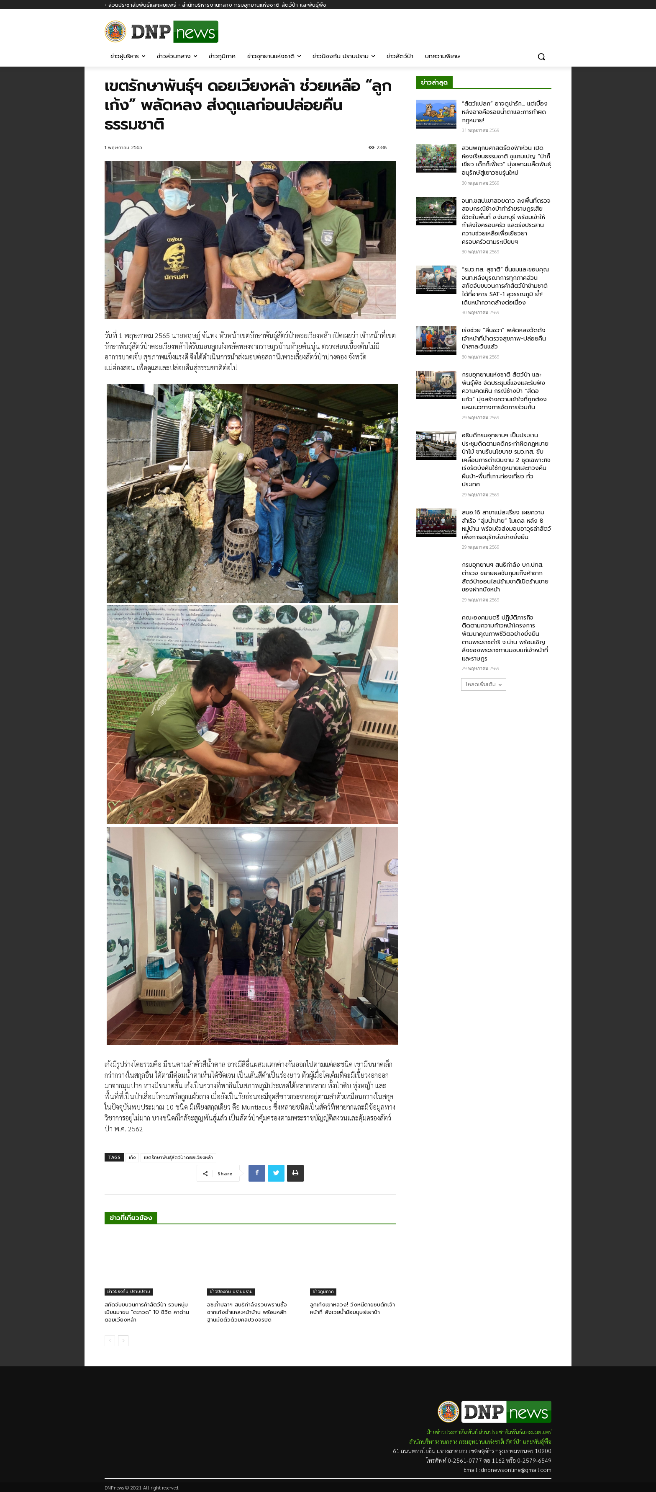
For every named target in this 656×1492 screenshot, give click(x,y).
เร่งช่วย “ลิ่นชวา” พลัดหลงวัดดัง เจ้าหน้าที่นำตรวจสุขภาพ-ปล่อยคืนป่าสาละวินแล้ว (504, 338)
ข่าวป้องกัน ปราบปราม (128, 1291)
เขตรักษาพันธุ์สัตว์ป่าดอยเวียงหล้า (178, 1157)
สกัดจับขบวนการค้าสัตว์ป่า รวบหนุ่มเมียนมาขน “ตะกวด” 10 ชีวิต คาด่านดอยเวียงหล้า (147, 1312)
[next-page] (123, 1340)
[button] (541, 56)
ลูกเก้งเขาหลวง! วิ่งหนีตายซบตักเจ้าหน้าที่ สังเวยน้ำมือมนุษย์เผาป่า (352, 1308)
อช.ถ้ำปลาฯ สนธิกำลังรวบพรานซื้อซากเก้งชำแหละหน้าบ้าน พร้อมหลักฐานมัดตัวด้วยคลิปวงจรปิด (247, 1312)
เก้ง (132, 1157)
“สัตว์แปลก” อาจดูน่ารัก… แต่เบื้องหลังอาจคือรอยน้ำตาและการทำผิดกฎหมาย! (505, 111)
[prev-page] (110, 1340)
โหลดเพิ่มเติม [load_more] (484, 684)
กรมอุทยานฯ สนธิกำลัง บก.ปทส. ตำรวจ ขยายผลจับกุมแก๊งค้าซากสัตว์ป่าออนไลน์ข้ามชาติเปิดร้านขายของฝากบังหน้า (505, 577)
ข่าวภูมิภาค (323, 1291)
